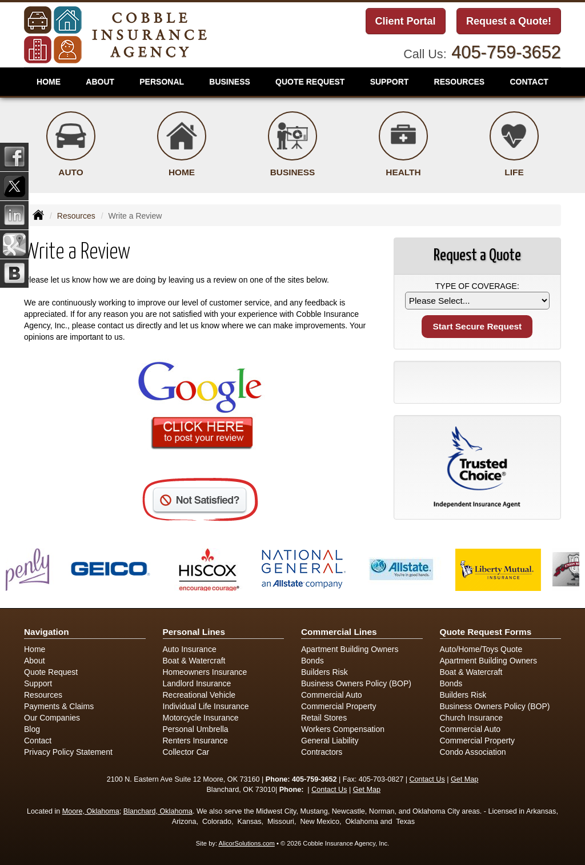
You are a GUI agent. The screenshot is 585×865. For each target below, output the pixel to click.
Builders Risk (324, 672)
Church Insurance (471, 717)
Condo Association (473, 752)
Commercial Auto (331, 694)
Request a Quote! (508, 21)
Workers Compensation (342, 729)
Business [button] (229, 81)
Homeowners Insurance (205, 672)
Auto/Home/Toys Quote (481, 649)
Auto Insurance (190, 649)
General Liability (329, 740)
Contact (37, 740)
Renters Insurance (195, 740)
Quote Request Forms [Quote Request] (486, 632)
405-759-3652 (506, 52)
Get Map (464, 779)
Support (38, 683)
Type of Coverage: (477, 286)
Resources (76, 215)
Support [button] (389, 81)
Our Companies (52, 717)
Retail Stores (324, 717)
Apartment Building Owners (349, 649)
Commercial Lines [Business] (339, 632)
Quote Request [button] (309, 81)
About (100, 81)
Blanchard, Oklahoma (158, 811)
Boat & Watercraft (194, 660)
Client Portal (405, 21)
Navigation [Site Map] (46, 632)
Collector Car (186, 752)
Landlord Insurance (197, 683)
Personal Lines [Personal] (194, 632)
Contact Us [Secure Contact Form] (426, 779)
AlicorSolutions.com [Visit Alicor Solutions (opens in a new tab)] (247, 843)
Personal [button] (161, 81)
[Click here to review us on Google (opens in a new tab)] (200, 407)
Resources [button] (459, 81)
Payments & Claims (59, 706)
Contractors (321, 752)
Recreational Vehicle (199, 694)
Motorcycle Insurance (201, 717)
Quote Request (51, 672)
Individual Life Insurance (206, 706)
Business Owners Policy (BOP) (356, 683)
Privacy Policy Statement (68, 752)
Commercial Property (338, 706)
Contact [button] (529, 81)
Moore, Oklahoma (90, 811)
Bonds (312, 660)
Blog (32, 729)
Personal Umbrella (196, 729)
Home (49, 81)
